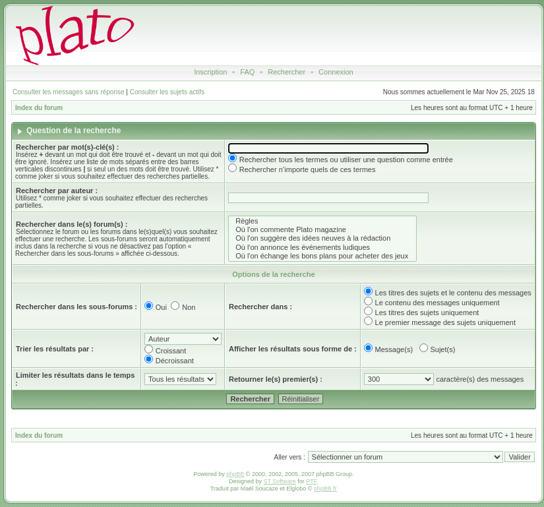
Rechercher (286, 72)
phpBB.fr (325, 488)
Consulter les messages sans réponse (69, 92)
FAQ (247, 72)
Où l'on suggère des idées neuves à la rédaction (322, 238)
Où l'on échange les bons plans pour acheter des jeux (322, 256)
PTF (311, 481)
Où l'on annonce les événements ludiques (322, 247)
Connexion (335, 72)
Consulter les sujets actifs (167, 92)
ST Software (279, 481)
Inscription (210, 72)
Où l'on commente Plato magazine (322, 229)
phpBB (235, 474)
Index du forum (39, 107)
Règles (322, 221)
